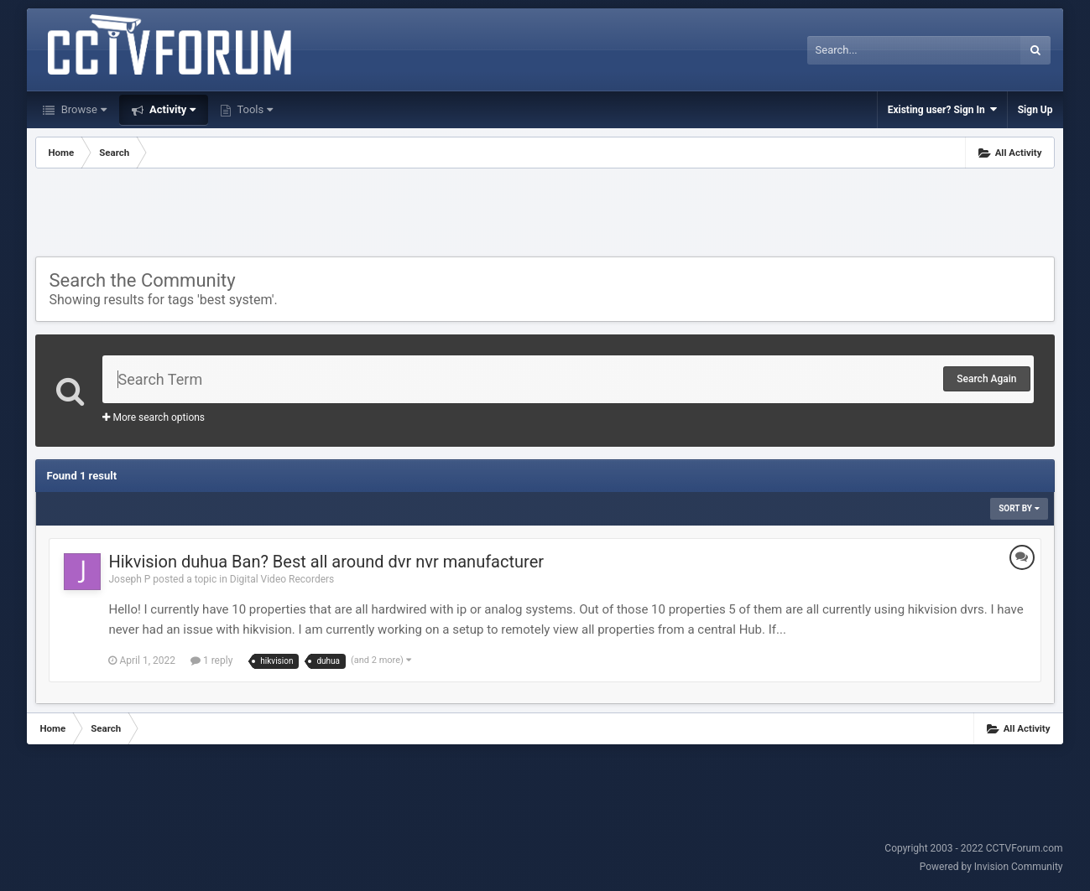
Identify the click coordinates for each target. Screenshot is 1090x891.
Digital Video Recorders (282, 579)
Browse (82, 109)
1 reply (211, 660)
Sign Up (1035, 110)
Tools (253, 109)
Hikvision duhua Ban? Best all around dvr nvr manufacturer (326, 562)
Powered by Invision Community (991, 867)
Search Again (986, 379)
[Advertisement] (544, 214)
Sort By (1019, 508)
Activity (171, 109)
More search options (153, 417)
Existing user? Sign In (942, 109)
